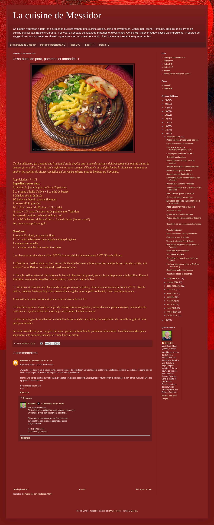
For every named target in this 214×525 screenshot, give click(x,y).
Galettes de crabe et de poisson (179, 270)
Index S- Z (104, 45)
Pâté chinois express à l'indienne (180, 193)
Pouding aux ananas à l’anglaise (180, 184)
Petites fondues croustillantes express (182, 140)
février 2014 (172, 312)
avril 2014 (171, 304)
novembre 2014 (174, 278)
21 (166, 108)
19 (166, 115)
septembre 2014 (174, 286)
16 (166, 126)
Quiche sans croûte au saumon (179, 214)
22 (166, 104)
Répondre (24, 392)
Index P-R (89, 45)
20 (166, 111)
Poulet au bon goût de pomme (179, 170)
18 (166, 119)
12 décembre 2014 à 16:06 (52, 404)
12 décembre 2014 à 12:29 (40, 361)
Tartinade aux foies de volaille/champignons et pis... (179, 148)
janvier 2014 (172, 315)
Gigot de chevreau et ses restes (179, 144)
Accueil (82, 489)
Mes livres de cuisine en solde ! (177, 74)
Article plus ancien (143, 489)
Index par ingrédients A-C (52, 45)
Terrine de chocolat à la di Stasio (180, 241)
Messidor (32, 404)
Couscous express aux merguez (180, 197)
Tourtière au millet (174, 210)
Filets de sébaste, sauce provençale (181, 234)
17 (166, 122)
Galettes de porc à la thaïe (177, 237)
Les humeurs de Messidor (23, 45)
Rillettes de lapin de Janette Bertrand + (182, 167)
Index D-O (75, 45)
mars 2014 (171, 308)
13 (166, 320)
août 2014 (171, 289)
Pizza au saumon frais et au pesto (180, 207)
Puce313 (24, 361)
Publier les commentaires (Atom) (38, 494)
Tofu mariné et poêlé (175, 254)
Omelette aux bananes (176, 157)
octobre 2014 (172, 282)
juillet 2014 (172, 293)
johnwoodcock (114, 511)
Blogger (134, 511)
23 (166, 100)
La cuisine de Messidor (57, 15)
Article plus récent (21, 489)
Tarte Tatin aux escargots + (177, 251)
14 (166, 133)
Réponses (27, 398)
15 (166, 130)
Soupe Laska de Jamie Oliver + (179, 174)
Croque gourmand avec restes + (180, 153)
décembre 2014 (174, 137)
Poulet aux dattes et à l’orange (179, 274)
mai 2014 (171, 301)
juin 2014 (171, 297)
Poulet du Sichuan (174, 230)
